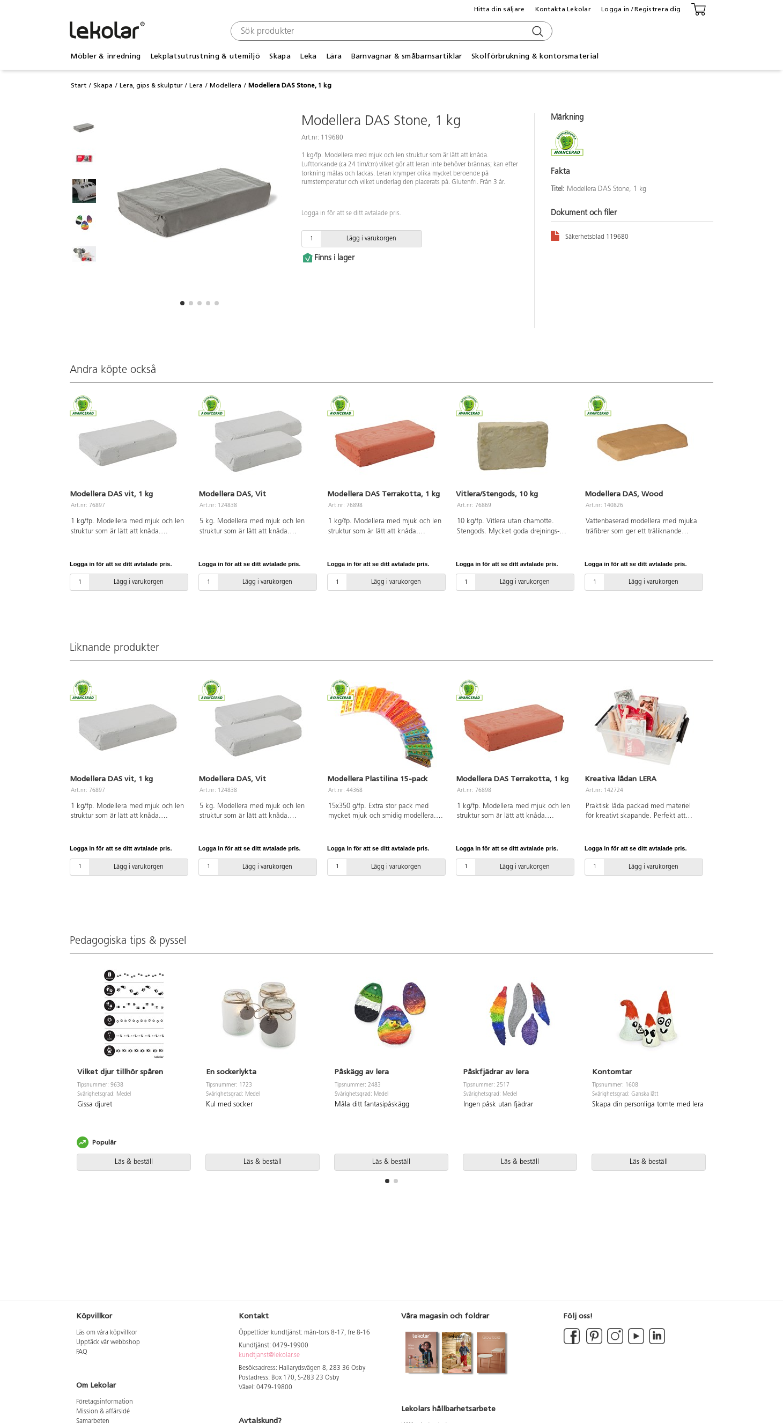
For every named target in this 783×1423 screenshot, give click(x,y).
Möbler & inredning (105, 56)
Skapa (279, 56)
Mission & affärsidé (103, 1412)
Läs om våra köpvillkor (106, 1333)
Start (78, 85)
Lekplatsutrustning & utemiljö (205, 56)
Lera (196, 85)
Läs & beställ (134, 1161)
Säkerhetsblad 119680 (590, 235)
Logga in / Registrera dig (641, 9)
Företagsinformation (104, 1402)
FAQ (81, 1352)
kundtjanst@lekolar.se (269, 1355)
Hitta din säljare (499, 9)
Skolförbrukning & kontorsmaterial (535, 56)
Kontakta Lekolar (563, 9)
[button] (182, 303)
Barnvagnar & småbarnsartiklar (406, 56)
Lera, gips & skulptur (151, 85)
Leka (308, 56)
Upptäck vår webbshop (108, 1342)
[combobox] (390, 31)
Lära (334, 56)
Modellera (225, 85)
